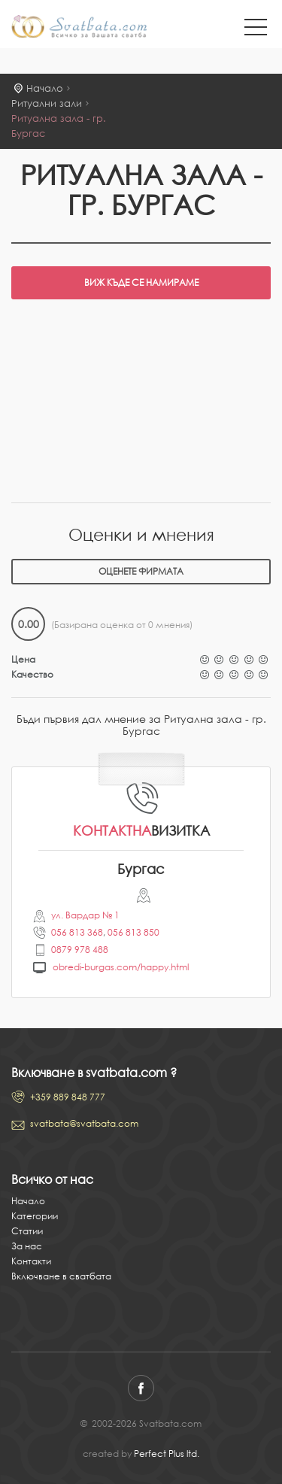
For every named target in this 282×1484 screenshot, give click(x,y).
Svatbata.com (79, 28)
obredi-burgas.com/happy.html (121, 967)
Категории (34, 1215)
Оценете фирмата (141, 571)
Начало (44, 88)
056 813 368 (77, 932)
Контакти (31, 1261)
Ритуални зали (46, 103)
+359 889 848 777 (67, 1097)
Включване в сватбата (61, 1276)
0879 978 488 (79, 949)
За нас (26, 1246)
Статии (27, 1231)
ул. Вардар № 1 (85, 915)
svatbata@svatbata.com (84, 1123)
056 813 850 (133, 932)
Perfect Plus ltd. (166, 1453)
